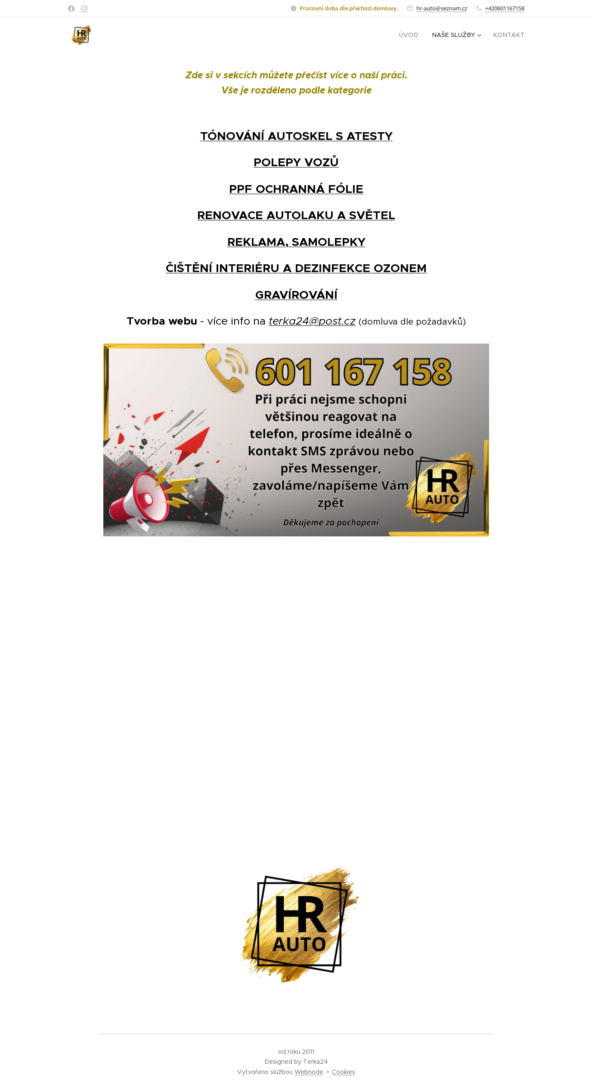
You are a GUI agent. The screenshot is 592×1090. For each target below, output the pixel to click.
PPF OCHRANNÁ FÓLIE (296, 189)
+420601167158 (504, 8)
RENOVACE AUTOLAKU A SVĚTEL (296, 215)
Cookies (343, 1072)
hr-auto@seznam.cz (441, 8)
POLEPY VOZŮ (296, 162)
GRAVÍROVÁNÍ (296, 295)
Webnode (308, 1072)
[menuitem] (411, 35)
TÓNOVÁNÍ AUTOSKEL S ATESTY (296, 136)
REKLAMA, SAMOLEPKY (296, 242)
